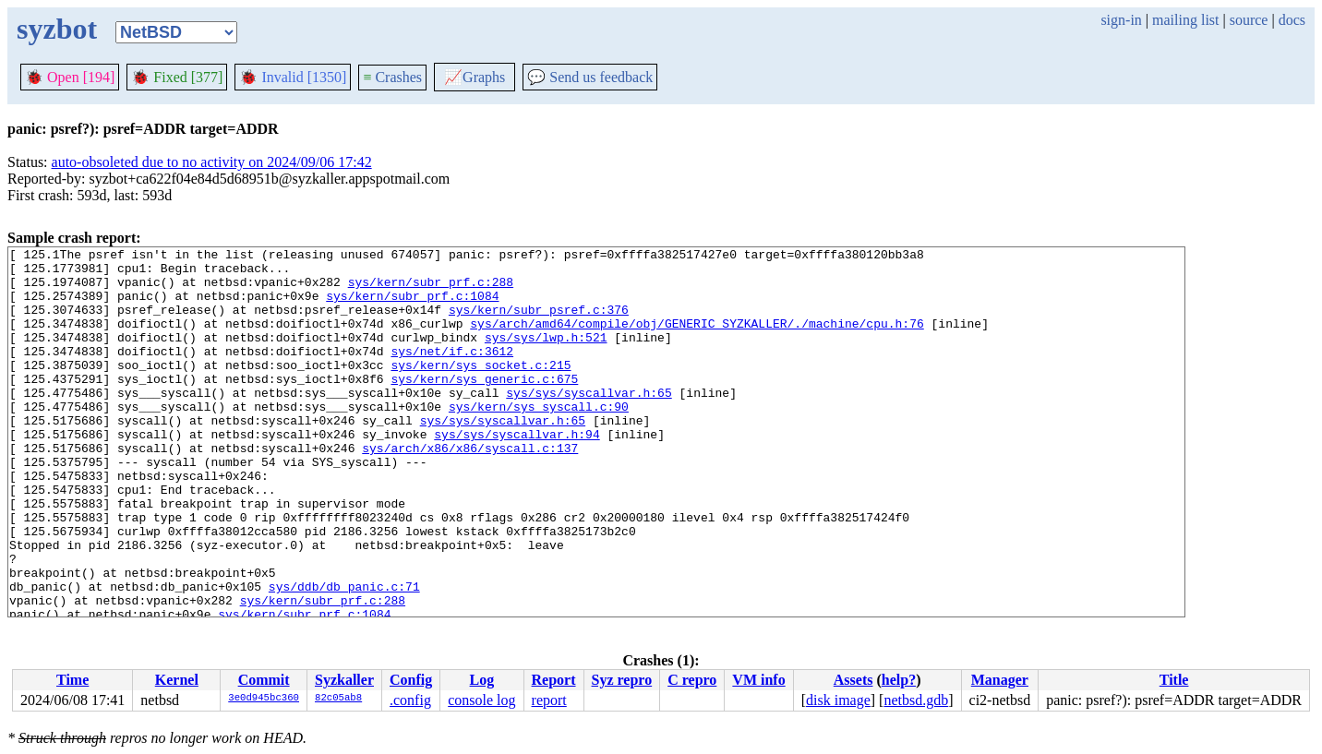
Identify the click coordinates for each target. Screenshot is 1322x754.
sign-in (1120, 20)
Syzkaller (344, 680)
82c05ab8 (338, 698)
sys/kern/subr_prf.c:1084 (412, 306)
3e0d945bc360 (263, 698)
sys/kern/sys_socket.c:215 (481, 389)
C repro (691, 680)
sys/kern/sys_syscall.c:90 (539, 439)
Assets (853, 680)
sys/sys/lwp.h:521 (546, 356)
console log (481, 700)
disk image (838, 700)
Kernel (176, 680)
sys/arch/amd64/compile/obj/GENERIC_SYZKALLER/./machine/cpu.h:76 (696, 339)
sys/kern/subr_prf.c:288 (430, 289)
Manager (999, 680)
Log (482, 680)
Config (411, 680)
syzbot (57, 28)
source (1249, 20)
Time (72, 680)
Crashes (392, 77)
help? (899, 680)
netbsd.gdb (915, 700)
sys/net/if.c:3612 (452, 373)
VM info (758, 680)
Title (1174, 680)
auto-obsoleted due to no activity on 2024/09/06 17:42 (212, 162)
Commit (264, 680)
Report (554, 680)
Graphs (474, 77)
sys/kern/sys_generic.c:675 (484, 406)
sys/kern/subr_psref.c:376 (539, 323)
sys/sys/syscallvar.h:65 (588, 422)
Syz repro (622, 680)
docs (1292, 20)
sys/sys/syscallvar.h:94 (516, 472)
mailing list (1185, 20)
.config (410, 700)
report (549, 700)
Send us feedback (590, 77)
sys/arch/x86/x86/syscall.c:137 (470, 489)
